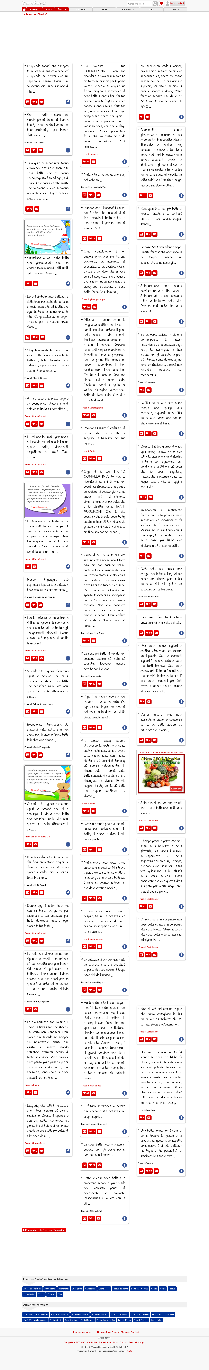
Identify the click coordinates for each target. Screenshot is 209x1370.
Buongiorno (77, 1289)
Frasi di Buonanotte (80, 1314)
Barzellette (128, 9)
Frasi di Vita (156, 1320)
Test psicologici (136, 1342)
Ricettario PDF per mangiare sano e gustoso (161, 772)
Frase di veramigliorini (92, 407)
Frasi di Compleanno (140, 1314)
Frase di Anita (88, 451)
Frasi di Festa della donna (163, 1314)
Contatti (122, 1351)
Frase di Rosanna (90, 154)
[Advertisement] (104, 37)
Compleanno (104, 1289)
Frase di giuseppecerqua (93, 299)
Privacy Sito (82, 1351)
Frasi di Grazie (56, 1320)
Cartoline (80, 9)
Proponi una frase (80, 1332)
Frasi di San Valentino (106, 1320)
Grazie (154, 1289)
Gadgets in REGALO (74, 1342)
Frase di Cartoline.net (35, 416)
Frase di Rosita (32, 1085)
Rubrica (62, 9)
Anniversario (50, 1289)
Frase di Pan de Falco (35, 1143)
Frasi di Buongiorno (100, 1314)
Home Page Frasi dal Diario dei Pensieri (118, 1332)
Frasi (104, 9)
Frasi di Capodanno (119, 1314)
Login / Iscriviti (173, 3)
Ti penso (51, 1294)
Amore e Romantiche (32, 1289)
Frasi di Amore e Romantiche (36, 1314)
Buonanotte (64, 1289)
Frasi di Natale (71, 1320)
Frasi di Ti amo (124, 1320)
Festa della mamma (139, 1289)
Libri (151, 9)
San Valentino (29, 1294)
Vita (60, 1294)
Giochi (175, 9)
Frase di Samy (88, 803)
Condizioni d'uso (110, 1351)
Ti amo (41, 1294)
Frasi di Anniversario (59, 1314)
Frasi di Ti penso (141, 1320)
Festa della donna (120, 1289)
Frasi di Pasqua (87, 1320)
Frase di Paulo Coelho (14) (38, 836)
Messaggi (34, 9)
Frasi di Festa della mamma (35, 1320)
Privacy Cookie (94, 1351)
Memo (48, 9)
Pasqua (172, 1289)
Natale (163, 1289)
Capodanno (90, 1289)
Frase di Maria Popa (91, 1085)
